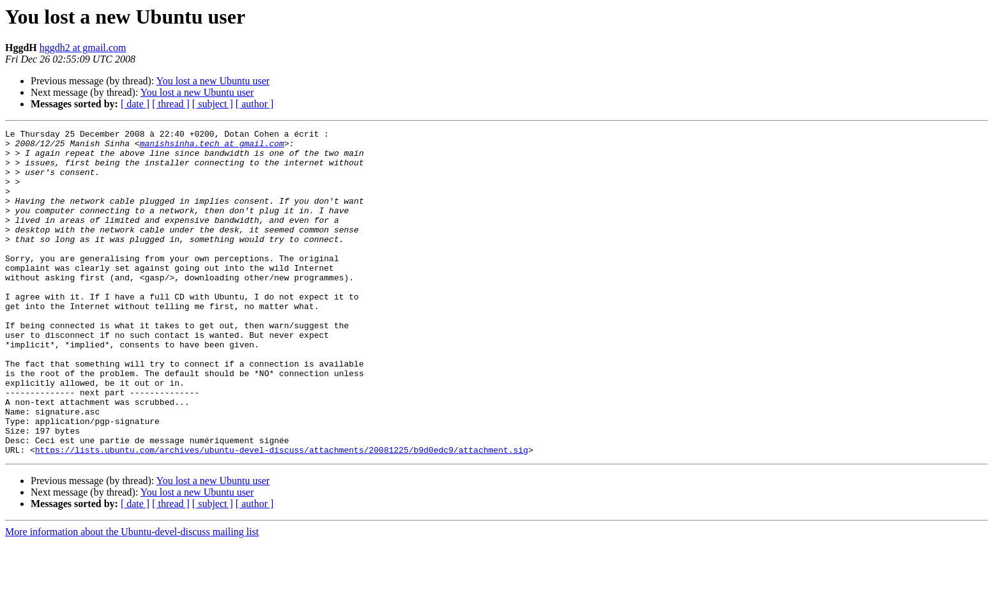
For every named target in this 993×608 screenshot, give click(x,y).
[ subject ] (212, 103)
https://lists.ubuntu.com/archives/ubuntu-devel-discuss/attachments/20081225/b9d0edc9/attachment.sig (281, 515)
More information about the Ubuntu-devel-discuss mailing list (132, 596)
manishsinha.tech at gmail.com (212, 147)
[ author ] (255, 103)
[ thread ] (171, 103)
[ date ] (135, 103)
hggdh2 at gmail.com (83, 47)
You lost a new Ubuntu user (212, 80)
